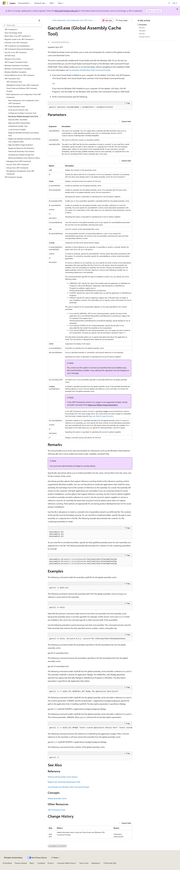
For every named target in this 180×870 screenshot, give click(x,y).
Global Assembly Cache (57, 798)
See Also (142, 33)
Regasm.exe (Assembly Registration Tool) (64, 782)
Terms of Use (83, 863)
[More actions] (131, 20)
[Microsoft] (4, 3)
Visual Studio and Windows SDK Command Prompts (89, 70)
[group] (90, 727)
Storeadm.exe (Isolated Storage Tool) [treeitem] (21, 155)
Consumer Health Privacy (66, 863)
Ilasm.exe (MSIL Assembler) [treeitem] (17, 119)
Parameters (143, 25)
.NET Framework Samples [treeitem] (13, 177)
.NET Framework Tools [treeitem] (14, 82)
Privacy (50, 863)
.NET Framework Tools (56, 810)
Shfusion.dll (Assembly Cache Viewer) (63, 777)
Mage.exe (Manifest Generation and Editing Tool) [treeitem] (23, 134)
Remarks (142, 27)
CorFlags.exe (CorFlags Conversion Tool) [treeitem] (22, 113)
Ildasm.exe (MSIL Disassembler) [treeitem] (19, 123)
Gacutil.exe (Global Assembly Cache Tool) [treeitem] (23, 116)
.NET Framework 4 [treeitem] (11, 29)
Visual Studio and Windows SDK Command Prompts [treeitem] (21, 89)
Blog (31, 863)
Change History (144, 37)
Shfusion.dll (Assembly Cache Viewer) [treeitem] (21, 151)
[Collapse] (39, 20)
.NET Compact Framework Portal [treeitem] (16, 62)
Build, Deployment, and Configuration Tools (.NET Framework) (73, 20)
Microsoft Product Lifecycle (66, 11)
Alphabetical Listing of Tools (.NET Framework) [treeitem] (22, 85)
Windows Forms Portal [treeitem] (12, 59)
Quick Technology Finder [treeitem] (13, 33)
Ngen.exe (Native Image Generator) (103, 405)
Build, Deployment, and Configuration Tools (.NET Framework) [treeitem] (23, 101)
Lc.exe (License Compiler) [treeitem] (17, 129)
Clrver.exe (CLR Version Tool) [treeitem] (18, 110)
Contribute (41, 863)
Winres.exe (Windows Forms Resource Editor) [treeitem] (24, 158)
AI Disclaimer (7, 863)
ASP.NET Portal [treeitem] (10, 55)
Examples (142, 30)
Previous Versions (21, 863)
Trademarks (95, 863)
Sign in (174, 3)
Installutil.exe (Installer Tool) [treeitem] (17, 126)
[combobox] (22, 25)
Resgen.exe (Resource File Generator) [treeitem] (21, 148)
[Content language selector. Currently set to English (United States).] (13, 857)
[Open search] (169, 3)
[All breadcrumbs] (50, 20)
